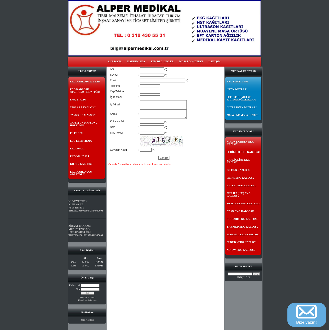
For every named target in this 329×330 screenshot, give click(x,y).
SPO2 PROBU (78, 99)
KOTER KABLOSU (81, 164)
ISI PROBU (76, 133)
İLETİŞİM (214, 61)
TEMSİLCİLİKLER (162, 61)
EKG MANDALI (79, 156)
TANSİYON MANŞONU (83, 115)
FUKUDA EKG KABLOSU (242, 242)
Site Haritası (87, 319)
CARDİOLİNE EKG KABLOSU (238, 161)
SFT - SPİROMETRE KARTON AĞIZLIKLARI (241, 98)
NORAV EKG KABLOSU (241, 249)
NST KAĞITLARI (237, 89)
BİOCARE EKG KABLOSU (242, 219)
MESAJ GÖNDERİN (191, 61)
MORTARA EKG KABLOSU (243, 203)
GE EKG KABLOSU (238, 170)
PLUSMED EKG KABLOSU (243, 234)
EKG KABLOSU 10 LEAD (85, 81)
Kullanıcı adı (74, 285)
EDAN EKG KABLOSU (240, 211)
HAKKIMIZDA (136, 61)
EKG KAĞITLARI (237, 81)
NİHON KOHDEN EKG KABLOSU (240, 143)
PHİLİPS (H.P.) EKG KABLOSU (238, 194)
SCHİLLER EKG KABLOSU (243, 152)
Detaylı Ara (243, 276)
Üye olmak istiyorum (87, 300)
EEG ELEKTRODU (81, 140)
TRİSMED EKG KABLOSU (242, 226)
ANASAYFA (115, 61)
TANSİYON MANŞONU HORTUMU (83, 124)
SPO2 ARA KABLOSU (83, 107)
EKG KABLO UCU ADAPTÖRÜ (81, 173)
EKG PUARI (77, 148)
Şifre (78, 289)
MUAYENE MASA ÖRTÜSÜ (243, 115)
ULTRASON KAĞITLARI (242, 107)
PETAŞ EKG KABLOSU (241, 177)
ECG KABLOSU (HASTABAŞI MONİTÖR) (85, 90)
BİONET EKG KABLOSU (241, 185)
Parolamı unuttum (87, 297)
